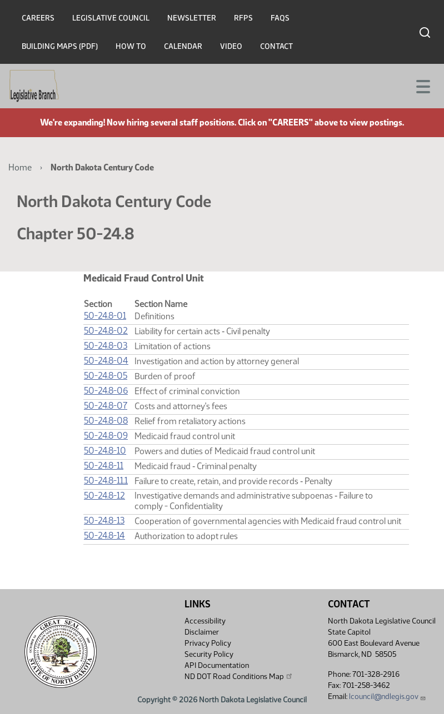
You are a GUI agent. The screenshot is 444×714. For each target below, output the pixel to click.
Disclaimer (201, 632)
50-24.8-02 (106, 330)
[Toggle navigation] (422, 85)
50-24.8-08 (106, 420)
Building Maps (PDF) (60, 46)
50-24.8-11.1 (106, 480)
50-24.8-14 (104, 535)
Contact (276, 46)
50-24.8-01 (105, 315)
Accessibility (205, 621)
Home (20, 167)
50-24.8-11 (103, 465)
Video (231, 46)
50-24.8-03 (105, 345)
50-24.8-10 (105, 450)
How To (131, 46)
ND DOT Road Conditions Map (238, 676)
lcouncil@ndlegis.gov (387, 696)
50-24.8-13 (104, 520)
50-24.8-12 (104, 495)
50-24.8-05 (105, 375)
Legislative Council (110, 18)
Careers (38, 18)
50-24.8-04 (106, 360)
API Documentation (216, 665)
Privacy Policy (207, 643)
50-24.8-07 (105, 405)
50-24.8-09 (106, 435)
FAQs (280, 18)
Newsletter (191, 18)
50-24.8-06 (106, 390)
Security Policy (208, 654)
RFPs (243, 18)
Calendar (183, 46)
